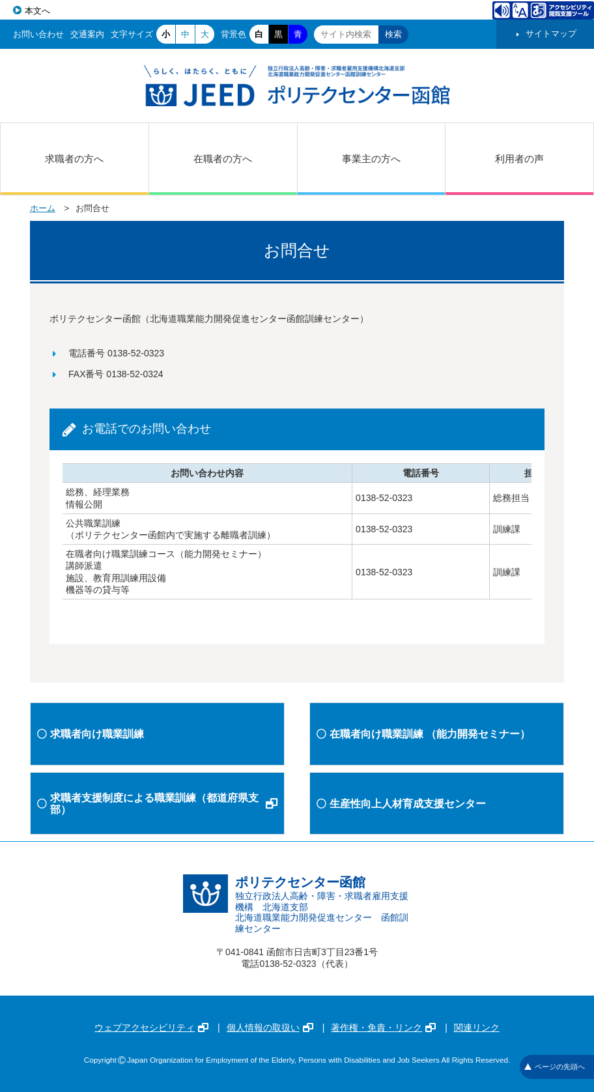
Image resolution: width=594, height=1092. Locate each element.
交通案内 (87, 34)
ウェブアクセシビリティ (151, 1027)
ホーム (42, 208)
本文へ (37, 11)
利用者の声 (519, 158)
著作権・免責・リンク (383, 1027)
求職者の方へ (74, 158)
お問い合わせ (38, 34)
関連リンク (477, 1027)
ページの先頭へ (554, 1066)
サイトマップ (551, 33)
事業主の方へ (371, 158)
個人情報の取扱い (270, 1027)
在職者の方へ (222, 158)
